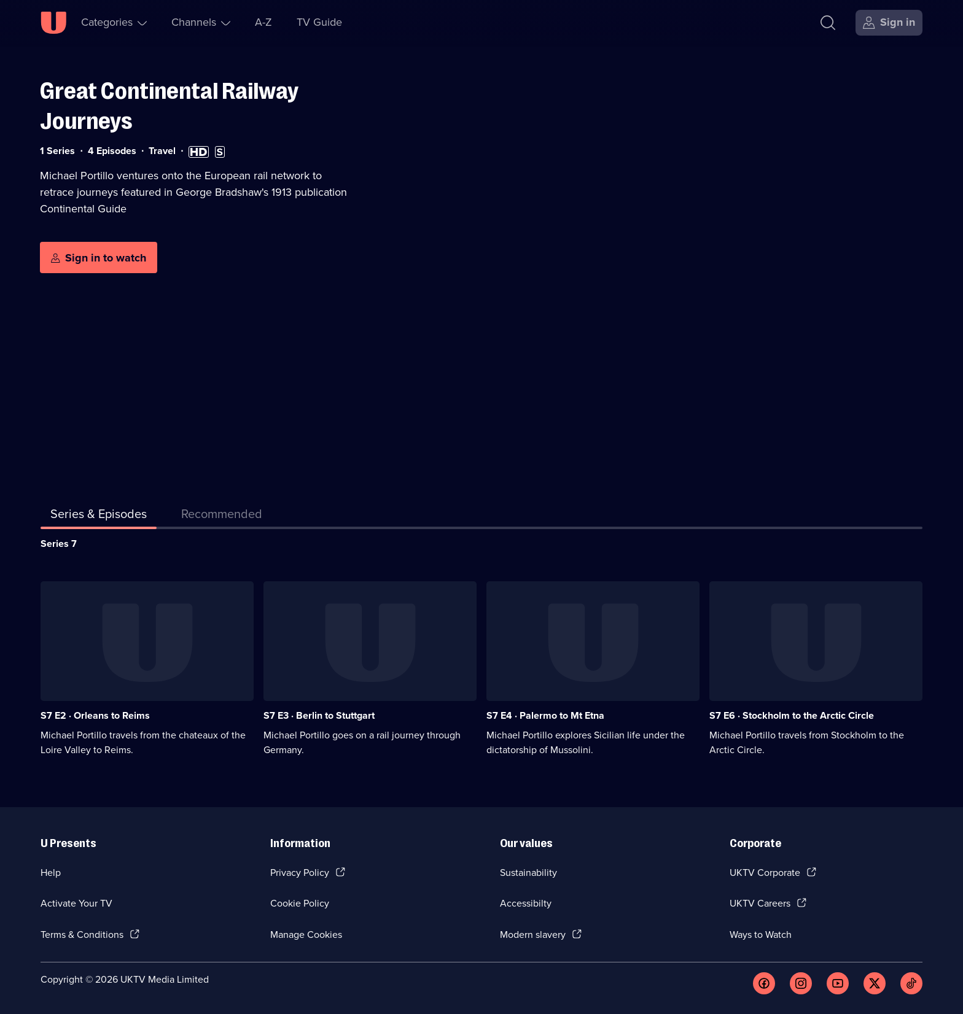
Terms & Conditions (82, 934)
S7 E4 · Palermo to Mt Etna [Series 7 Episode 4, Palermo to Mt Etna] (545, 715)
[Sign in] (889, 23)
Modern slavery (533, 934)
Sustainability (528, 872)
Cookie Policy (299, 903)
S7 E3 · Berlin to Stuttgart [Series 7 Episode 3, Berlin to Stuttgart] (319, 715)
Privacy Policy (299, 872)
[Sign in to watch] (98, 258)
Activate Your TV (76, 903)
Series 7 (59, 543)
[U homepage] (53, 23)
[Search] (828, 23)
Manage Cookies (306, 934)
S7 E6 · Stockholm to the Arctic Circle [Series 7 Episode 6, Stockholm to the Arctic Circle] (791, 715)
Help (51, 872)
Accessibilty (526, 903)
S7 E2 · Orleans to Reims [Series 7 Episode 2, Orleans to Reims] (95, 715)
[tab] (221, 516)
